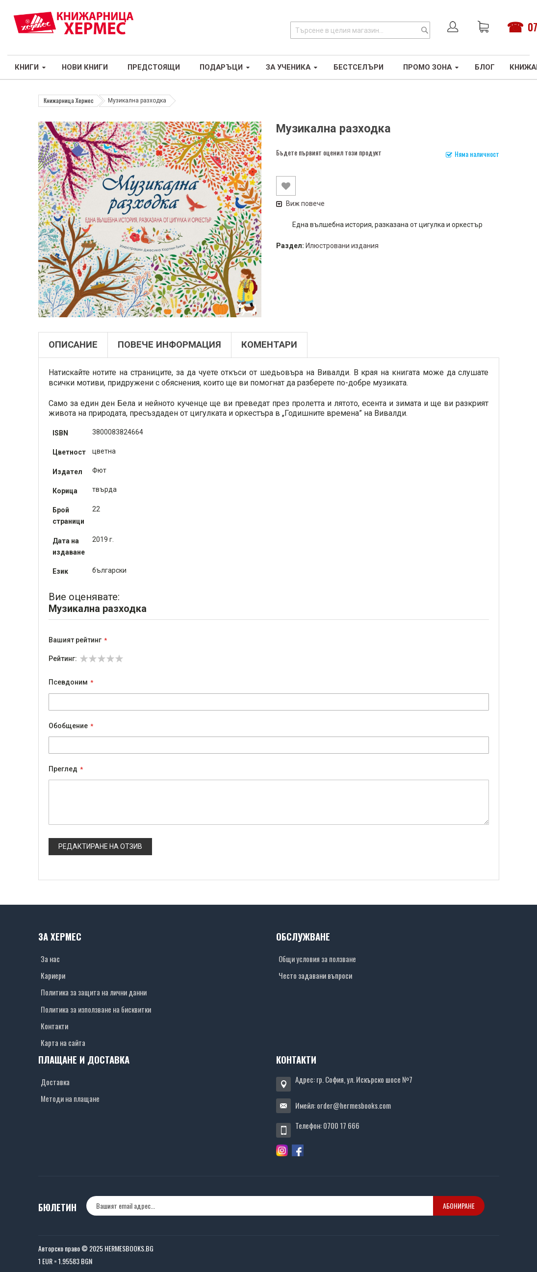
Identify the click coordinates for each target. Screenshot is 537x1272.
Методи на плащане (70, 1098)
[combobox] (360, 30)
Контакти (54, 1025)
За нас (50, 958)
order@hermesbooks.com (354, 1105)
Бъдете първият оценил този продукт (329, 152)
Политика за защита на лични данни (94, 992)
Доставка (55, 1081)
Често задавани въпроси (315, 975)
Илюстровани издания (342, 246)
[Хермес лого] (73, 22)
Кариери (53, 975)
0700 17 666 (341, 1125)
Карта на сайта (63, 1042)
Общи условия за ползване (317, 958)
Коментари (269, 344)
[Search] (424, 30)
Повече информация (169, 344)
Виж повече (300, 203)
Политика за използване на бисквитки (96, 1009)
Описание (73, 344)
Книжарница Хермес (69, 100)
